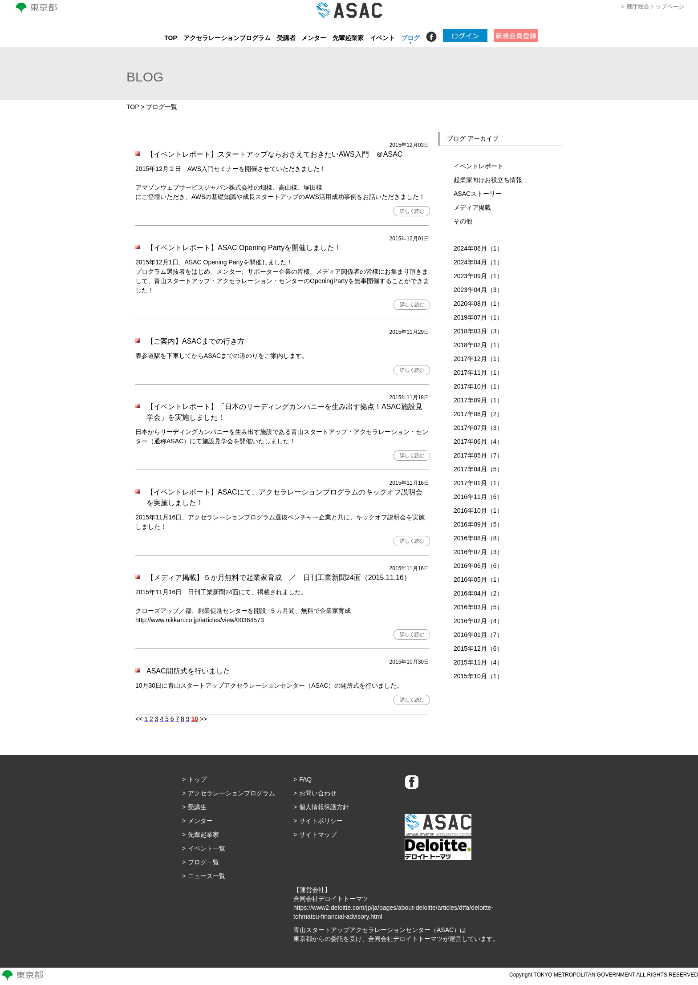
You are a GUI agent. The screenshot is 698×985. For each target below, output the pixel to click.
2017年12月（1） (478, 358)
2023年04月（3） (478, 289)
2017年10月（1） (478, 386)
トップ (197, 779)
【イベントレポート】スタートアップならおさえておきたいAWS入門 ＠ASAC (278, 154)
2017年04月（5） (478, 469)
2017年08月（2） (478, 414)
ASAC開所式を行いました (188, 671)
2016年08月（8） (478, 538)
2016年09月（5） (478, 524)
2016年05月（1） (478, 579)
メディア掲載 (472, 207)
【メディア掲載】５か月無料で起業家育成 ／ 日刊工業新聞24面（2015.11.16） (278, 577)
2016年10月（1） (478, 510)
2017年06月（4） (478, 441)
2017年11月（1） (478, 372)
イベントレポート (478, 166)
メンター (313, 37)
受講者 (286, 37)
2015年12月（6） (478, 648)
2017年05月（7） (478, 455)
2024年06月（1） (478, 248)
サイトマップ (318, 834)
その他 (463, 221)
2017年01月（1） (478, 482)
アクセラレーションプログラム (227, 37)
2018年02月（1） (478, 345)
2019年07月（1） (478, 317)
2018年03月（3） (478, 331)
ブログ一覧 (203, 862)
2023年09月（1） (478, 276)
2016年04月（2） (478, 593)
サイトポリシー (321, 820)
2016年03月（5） (478, 607)
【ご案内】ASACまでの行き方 (195, 341)
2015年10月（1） (478, 676)
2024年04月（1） (478, 262)
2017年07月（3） (478, 427)
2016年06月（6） (478, 565)
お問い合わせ (318, 793)
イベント (382, 37)
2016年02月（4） (478, 620)
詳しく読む (412, 211)
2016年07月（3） (478, 551)
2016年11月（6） (478, 496)
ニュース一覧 (206, 876)
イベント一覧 (206, 848)
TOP (170, 37)
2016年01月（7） (478, 634)
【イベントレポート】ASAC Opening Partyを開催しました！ (243, 247)
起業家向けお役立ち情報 (488, 179)
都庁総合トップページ (655, 6)
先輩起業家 (348, 37)
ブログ (410, 37)
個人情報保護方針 (324, 807)
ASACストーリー (478, 193)
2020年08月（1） (478, 303)
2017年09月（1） (478, 400)
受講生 (197, 807)
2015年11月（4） (478, 662)
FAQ (305, 779)
